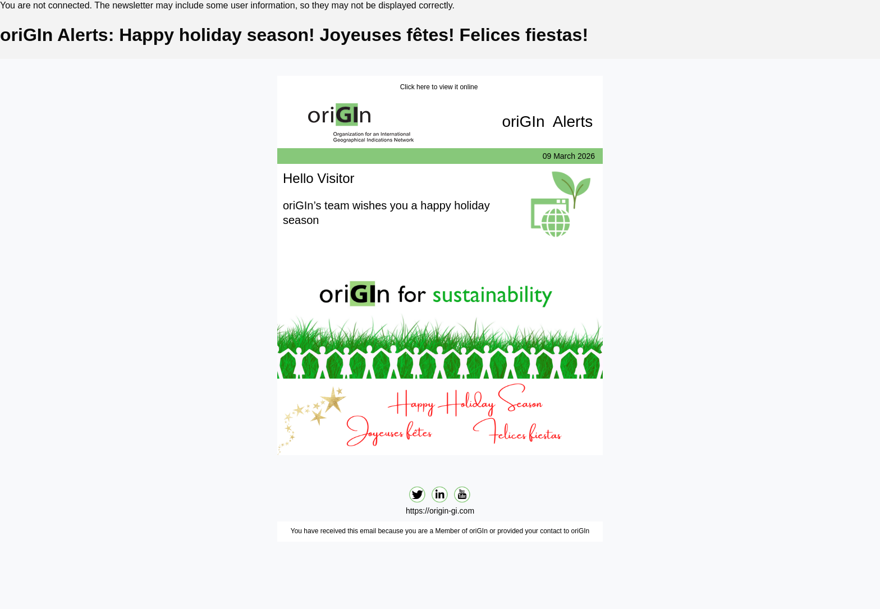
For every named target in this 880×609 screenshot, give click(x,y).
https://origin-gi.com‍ (440, 510)
